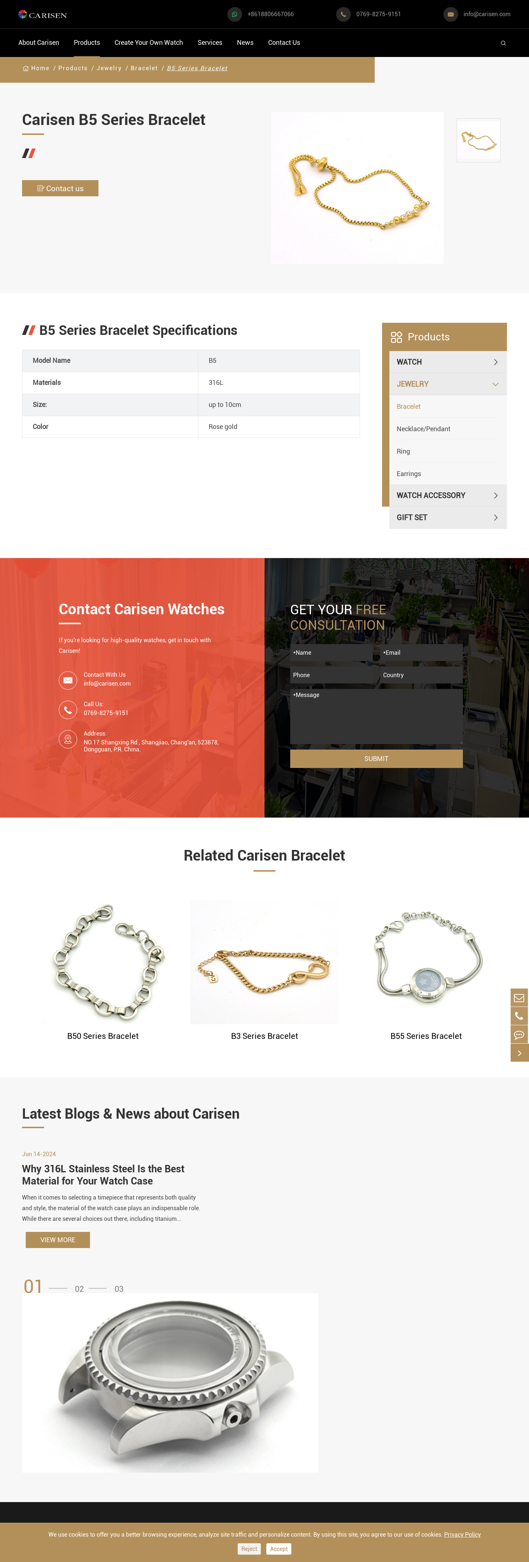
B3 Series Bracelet (264, 1036)
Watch (409, 362)
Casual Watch (40, 1414)
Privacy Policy (462, 1534)
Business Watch (44, 1433)
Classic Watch (115, 1453)
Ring (403, 451)
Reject (249, 1548)
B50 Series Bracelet (102, 1036)
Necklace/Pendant (423, 429)
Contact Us (284, 42)
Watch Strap (185, 1416)
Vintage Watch (42, 1493)
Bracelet (144, 68)
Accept (279, 1548)
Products (87, 42)
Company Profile (365, 1430)
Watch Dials (185, 1402)
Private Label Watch (284, 1472)
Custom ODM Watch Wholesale (284, 1437)
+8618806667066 (271, 14)
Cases (261, 1486)
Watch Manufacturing (287, 1388)
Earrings (409, 474)
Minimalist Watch (121, 1433)
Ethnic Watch (113, 1473)
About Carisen (38, 42)
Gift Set (412, 517)
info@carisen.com (487, 14)
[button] (48, 1292)
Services (210, 42)
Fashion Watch (42, 1473)
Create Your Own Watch (149, 42)
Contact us (62, 188)
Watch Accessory (431, 495)
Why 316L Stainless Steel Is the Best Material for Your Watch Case (106, 1180)
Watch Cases (186, 1388)
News (245, 42)
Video (347, 1402)
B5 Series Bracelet (197, 68)
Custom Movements (284, 1458)
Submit (376, 758)
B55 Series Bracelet (426, 1036)
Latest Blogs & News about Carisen (144, 1114)
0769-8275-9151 (378, 14)
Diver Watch (38, 1453)
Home (40, 68)
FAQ (344, 1388)
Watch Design (274, 1402)
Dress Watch (112, 1394)
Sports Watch (40, 1394)
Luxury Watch (114, 1414)
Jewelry (109, 68)
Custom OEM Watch (284, 1416)
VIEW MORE (57, 1245)
